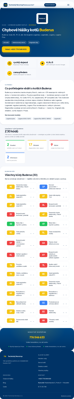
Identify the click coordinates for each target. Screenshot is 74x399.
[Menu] (68, 5)
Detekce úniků (42, 366)
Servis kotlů (42, 362)
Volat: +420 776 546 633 (15, 49)
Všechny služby (43, 370)
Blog (4, 383)
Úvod (4, 25)
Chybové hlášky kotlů (17, 25)
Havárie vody (42, 358)
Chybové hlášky (8, 378)
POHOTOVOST (50, 5)
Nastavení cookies (66, 396)
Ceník (5, 387)
